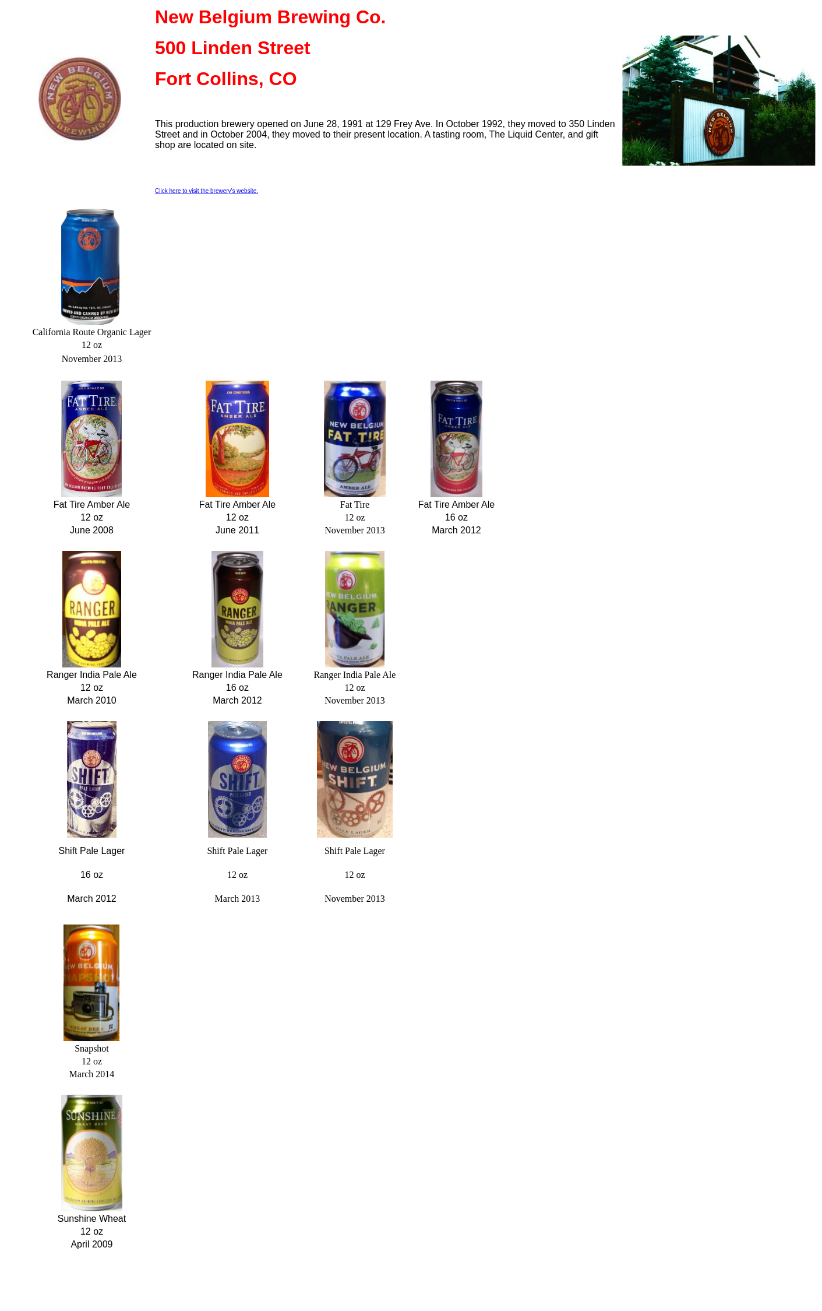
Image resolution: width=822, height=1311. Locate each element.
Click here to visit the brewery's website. (206, 191)
